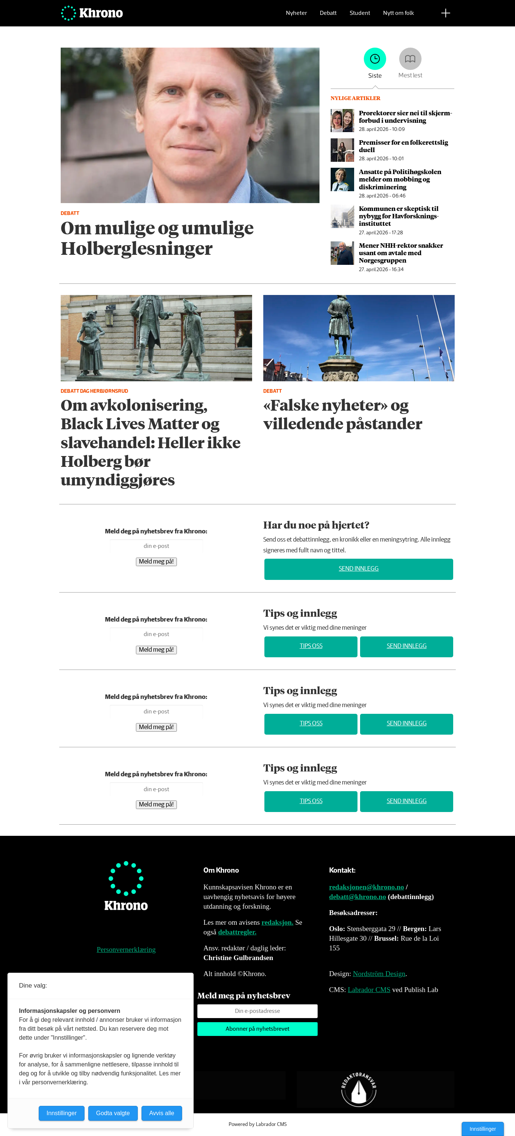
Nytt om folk (398, 16)
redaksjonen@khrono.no (366, 887)
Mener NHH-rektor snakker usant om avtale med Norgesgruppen (401, 253)
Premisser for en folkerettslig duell (403, 146)
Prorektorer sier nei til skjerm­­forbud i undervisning (405, 116)
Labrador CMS (369, 990)
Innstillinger (483, 1129)
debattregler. (237, 932)
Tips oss (311, 646)
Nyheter (296, 16)
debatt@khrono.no (357, 897)
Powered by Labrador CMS (258, 1124)
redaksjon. (277, 922)
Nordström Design (379, 974)
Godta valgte (113, 1113)
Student (360, 16)
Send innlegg (359, 569)
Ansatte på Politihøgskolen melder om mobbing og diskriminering (400, 179)
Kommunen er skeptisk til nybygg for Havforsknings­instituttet (399, 216)
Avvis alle (161, 1113)
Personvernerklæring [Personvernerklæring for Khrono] (126, 949)
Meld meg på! (156, 562)
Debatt (328, 16)
